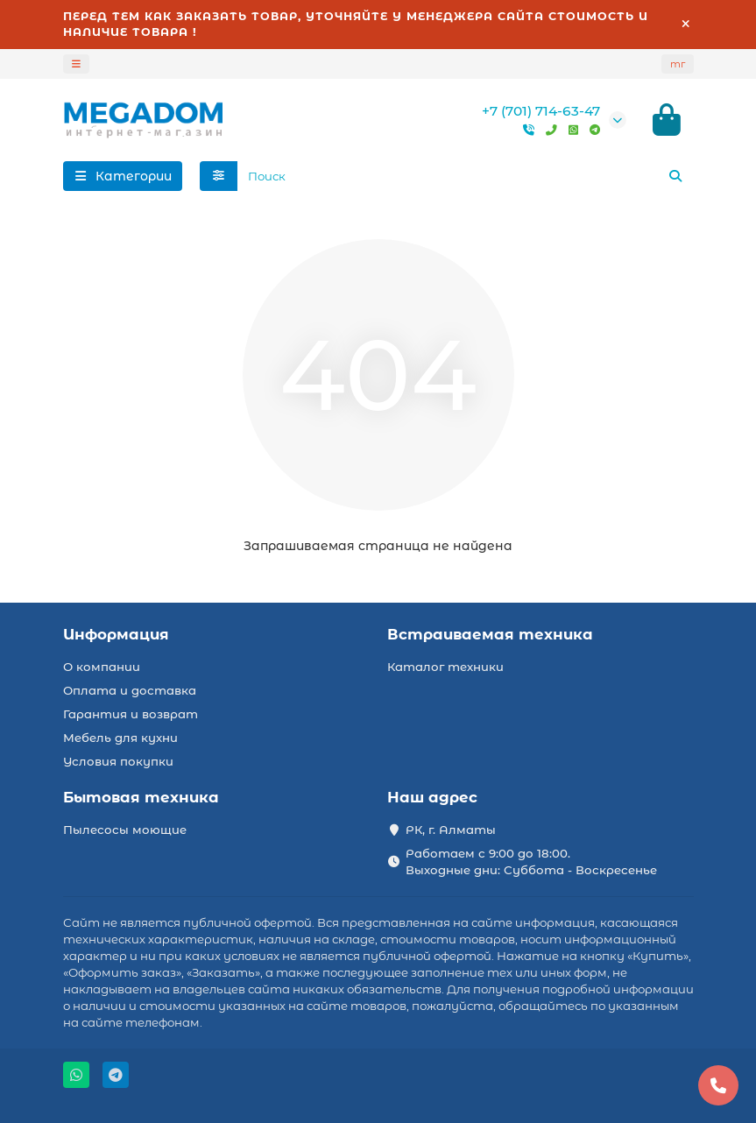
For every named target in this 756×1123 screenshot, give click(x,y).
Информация (116, 634)
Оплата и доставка (129, 690)
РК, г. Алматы (451, 830)
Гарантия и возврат (130, 714)
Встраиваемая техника (490, 634)
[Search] (465, 176)
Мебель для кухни (120, 738)
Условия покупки (118, 761)
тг (677, 64)
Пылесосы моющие (125, 830)
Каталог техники (445, 667)
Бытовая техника (141, 797)
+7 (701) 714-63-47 (541, 110)
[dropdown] (76, 64)
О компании (101, 667)
